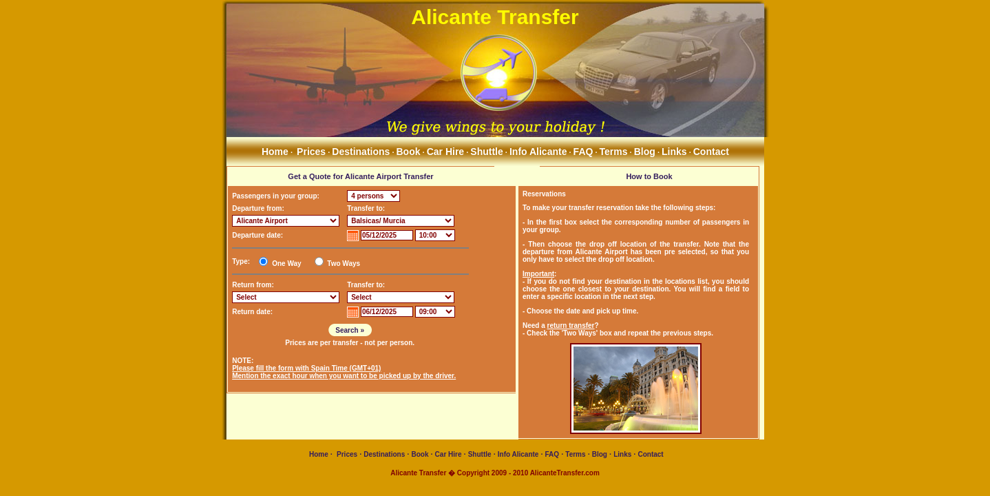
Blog (644, 151)
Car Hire (445, 151)
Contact (711, 151)
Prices (311, 151)
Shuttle (486, 151)
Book (409, 151)
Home (273, 151)
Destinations (361, 151)
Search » (350, 330)
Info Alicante (538, 151)
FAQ (583, 151)
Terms (614, 151)
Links (674, 151)
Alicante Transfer (494, 17)
